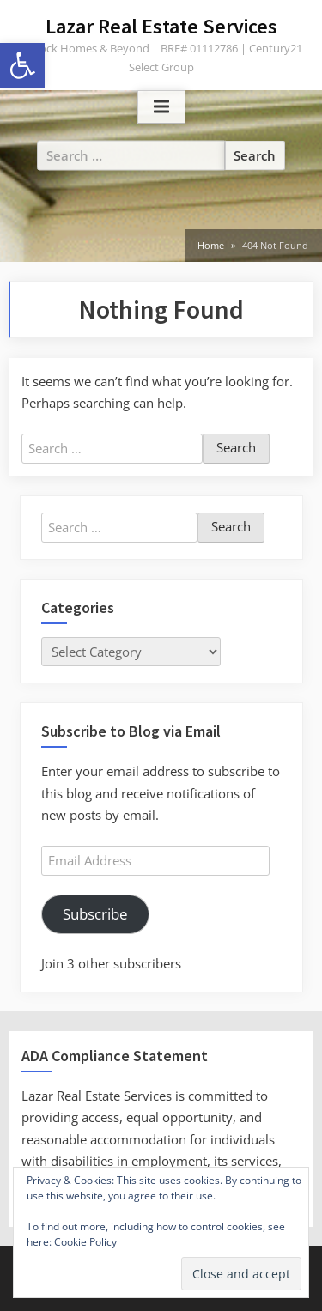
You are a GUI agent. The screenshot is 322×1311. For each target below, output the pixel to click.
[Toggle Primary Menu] (161, 107)
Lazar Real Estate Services (161, 26)
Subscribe (95, 914)
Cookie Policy (85, 1242)
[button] (22, 65)
